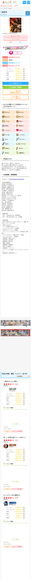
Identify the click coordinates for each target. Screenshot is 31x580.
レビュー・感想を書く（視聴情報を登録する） (15, 91)
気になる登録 (16, 39)
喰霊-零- (9, 428)
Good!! (7, 431)
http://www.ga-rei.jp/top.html (17, 179)
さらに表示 (15, 424)
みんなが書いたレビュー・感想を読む (15, 97)
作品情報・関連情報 (16, 87)
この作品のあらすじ (16, 83)
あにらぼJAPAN (4, 8)
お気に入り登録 (16, 36)
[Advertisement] (15, 353)
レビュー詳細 (9, 407)
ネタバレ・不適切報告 (17, 431)
